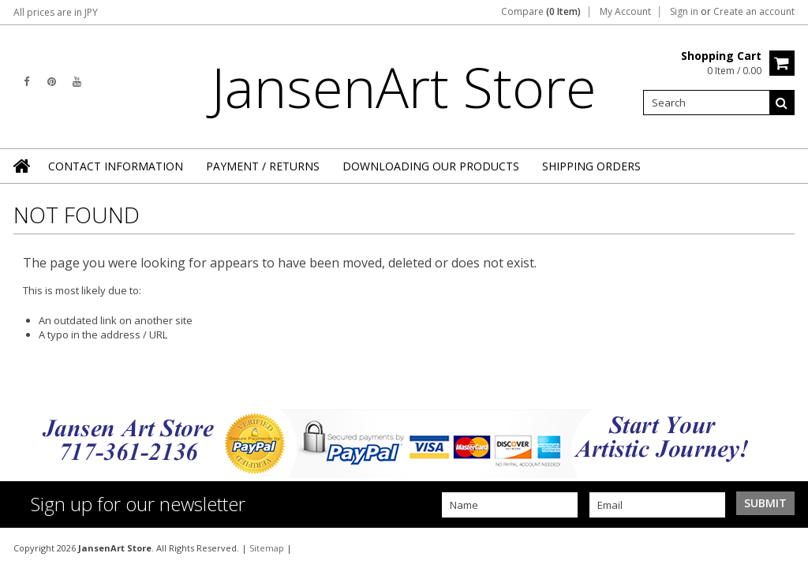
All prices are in (55, 12)
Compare (541, 11)
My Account (625, 11)
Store (404, 87)
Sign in (684, 11)
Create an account (754, 11)
